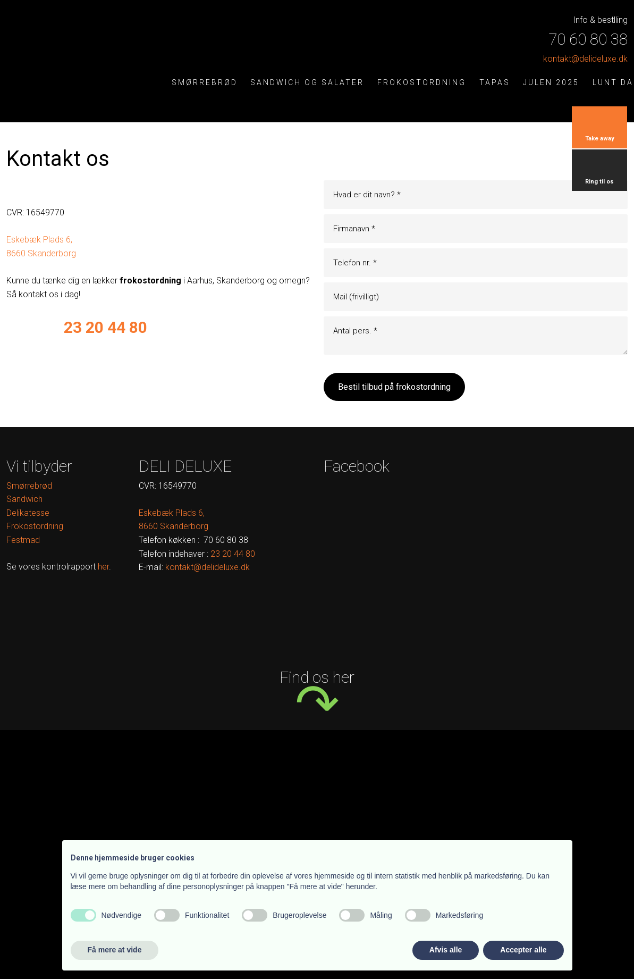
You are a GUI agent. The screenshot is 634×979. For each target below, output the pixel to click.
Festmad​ (23, 540)
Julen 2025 (551, 83)
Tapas (494, 83)
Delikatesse (27, 513)
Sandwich (24, 499)
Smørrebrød (205, 83)
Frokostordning (421, 83)
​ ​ (232, 554)
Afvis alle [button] (445, 949)
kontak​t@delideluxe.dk (585, 59)
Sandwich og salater (307, 83)
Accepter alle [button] (523, 949)
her (103, 567)
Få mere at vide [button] (115, 949)
